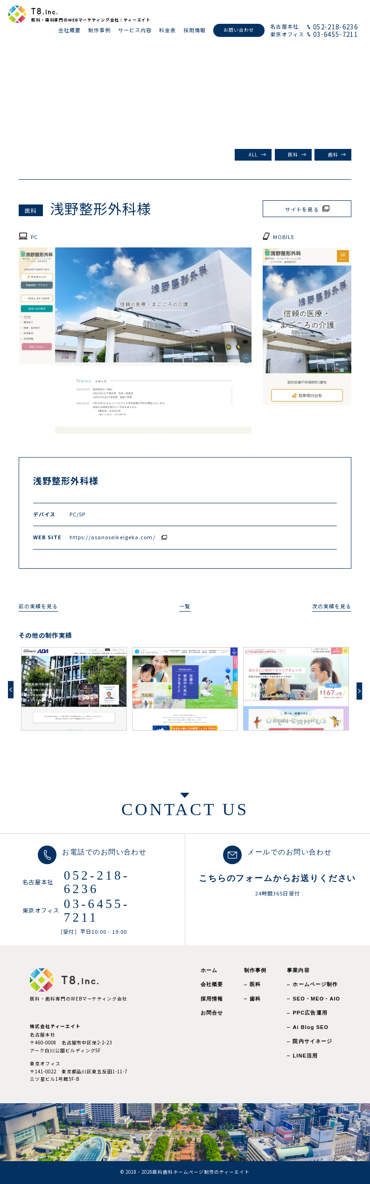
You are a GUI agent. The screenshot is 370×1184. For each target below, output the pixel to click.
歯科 (333, 154)
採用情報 (212, 998)
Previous (11, 689)
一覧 (184, 606)
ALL (253, 154)
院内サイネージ (312, 1041)
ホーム (209, 970)
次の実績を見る (332, 606)
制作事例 (255, 970)
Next (359, 691)
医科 (293, 154)
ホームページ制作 (315, 984)
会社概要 (212, 984)
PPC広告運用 (310, 1012)
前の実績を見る (38, 606)
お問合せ (212, 1012)
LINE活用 (305, 1055)
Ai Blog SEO (310, 1027)
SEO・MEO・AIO (316, 998)
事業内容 (298, 970)
